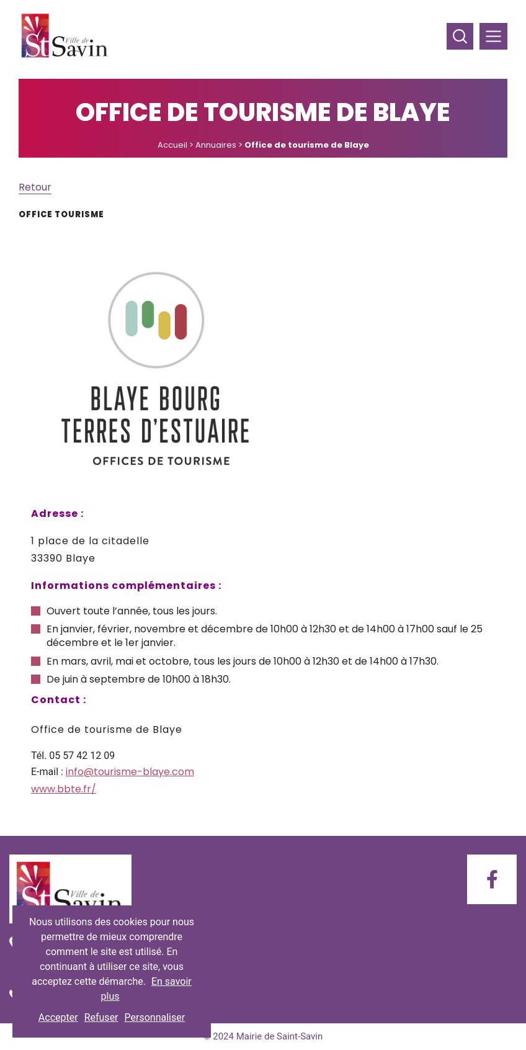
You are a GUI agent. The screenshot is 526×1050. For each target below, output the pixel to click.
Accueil (172, 145)
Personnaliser (155, 1017)
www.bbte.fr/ (63, 789)
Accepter (58, 1017)
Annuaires (215, 145)
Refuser (101, 1017)
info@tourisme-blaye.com (130, 772)
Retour (35, 187)
